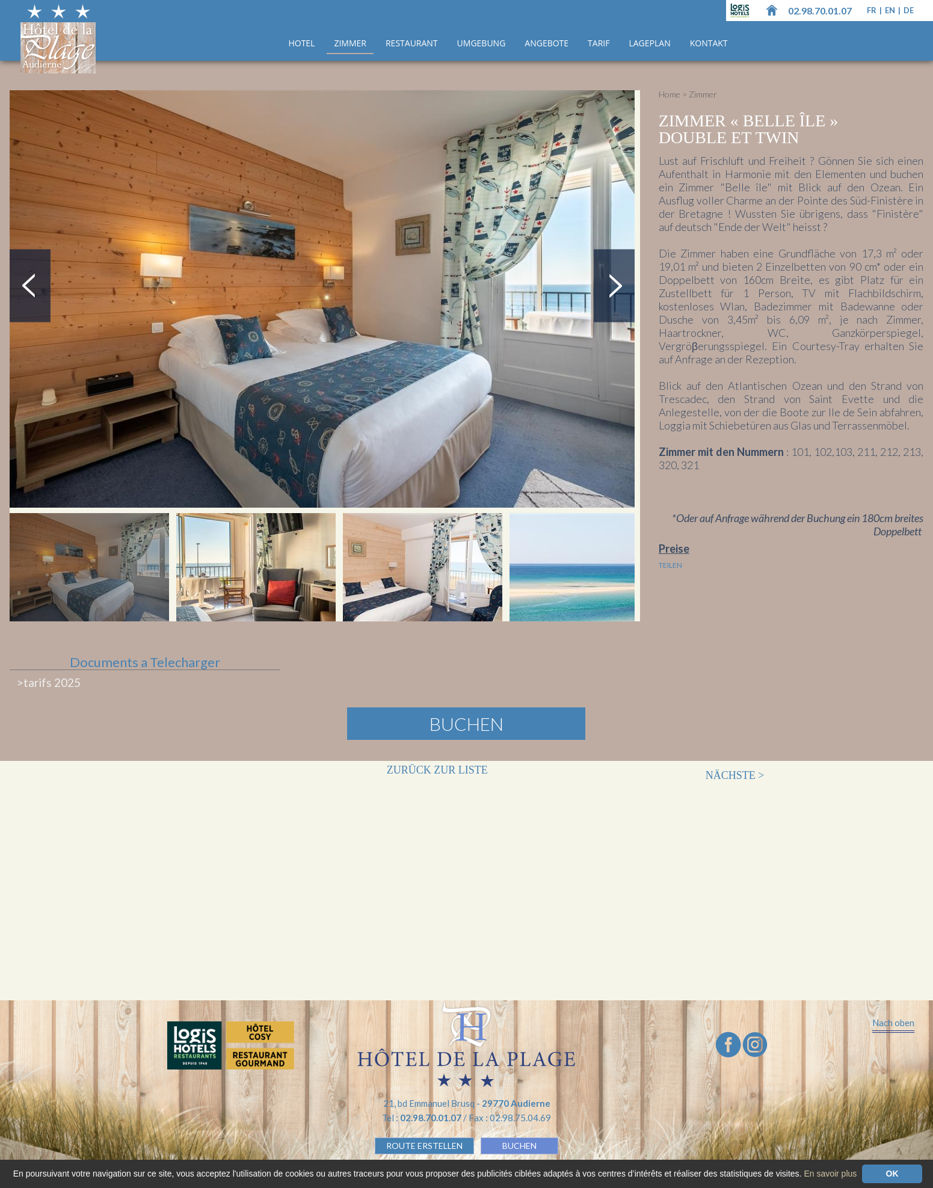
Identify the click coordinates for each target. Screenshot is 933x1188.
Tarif (598, 43)
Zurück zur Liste (437, 770)
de (909, 10)
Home (669, 94)
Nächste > (735, 775)
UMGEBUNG (481, 43)
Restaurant (412, 43)
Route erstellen (424, 1145)
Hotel (301, 43)
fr (872, 10)
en (891, 10)
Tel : (422, 1117)
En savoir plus (830, 1173)
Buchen (466, 723)
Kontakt (709, 43)
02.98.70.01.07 (820, 10)
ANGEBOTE (546, 43)
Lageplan (649, 43)
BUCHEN (519, 1145)
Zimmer (350, 43)
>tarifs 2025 (49, 682)
